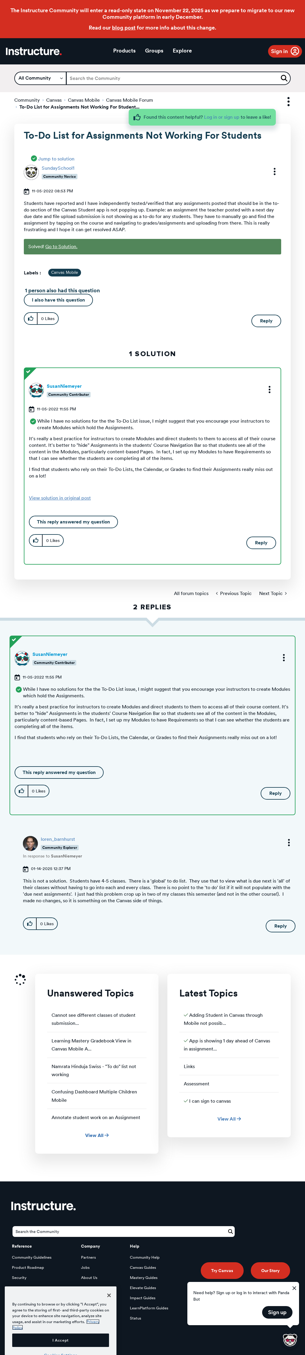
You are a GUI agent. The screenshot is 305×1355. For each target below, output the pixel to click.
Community (27, 100)
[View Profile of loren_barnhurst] (58, 839)
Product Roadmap (28, 1267)
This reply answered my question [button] (73, 522)
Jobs (85, 1267)
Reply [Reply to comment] (261, 543)
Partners (88, 1257)
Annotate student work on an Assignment (96, 1117)
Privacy (87, 1288)
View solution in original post (60, 498)
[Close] (109, 1320)
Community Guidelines (32, 1257)
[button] (270, 171)
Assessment (196, 1084)
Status (135, 1318)
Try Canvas (222, 1270)
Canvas (54, 100)
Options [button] (283, 102)
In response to (52, 856)
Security (19, 1277)
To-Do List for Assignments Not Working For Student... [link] (79, 107)
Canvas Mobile (84, 100)
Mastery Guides (144, 1277)
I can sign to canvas (210, 1101)
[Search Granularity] (40, 78)
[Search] (178, 78)
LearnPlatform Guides (149, 1308)
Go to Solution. (61, 246)
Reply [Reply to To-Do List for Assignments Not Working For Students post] (266, 321)
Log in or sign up (221, 117)
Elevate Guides (143, 1288)
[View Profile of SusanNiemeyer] (64, 386)
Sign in (279, 51)
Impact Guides (142, 1298)
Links (189, 1066)
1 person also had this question (62, 290)
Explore (182, 50)
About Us (89, 1277)
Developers (22, 1288)
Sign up (277, 1312)
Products (124, 50)
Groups (154, 50)
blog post (124, 27)
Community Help (145, 1257)
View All (97, 1135)
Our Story (270, 1270)
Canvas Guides (143, 1267)
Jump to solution (56, 159)
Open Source (23, 1298)
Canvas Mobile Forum (129, 100)
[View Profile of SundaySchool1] (58, 168)
